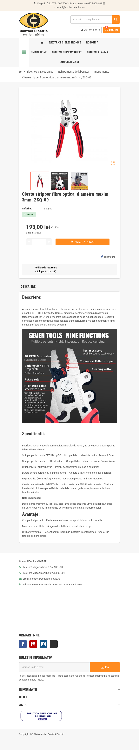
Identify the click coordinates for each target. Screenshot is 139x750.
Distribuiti (108, 256)
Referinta (27, 208)
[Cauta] (95, 19)
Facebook (23, 644)
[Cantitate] (39, 242)
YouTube (33, 644)
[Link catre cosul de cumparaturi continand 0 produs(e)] (111, 30)
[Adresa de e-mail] (54, 667)
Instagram (43, 644)
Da (105, 667)
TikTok (54, 644)
